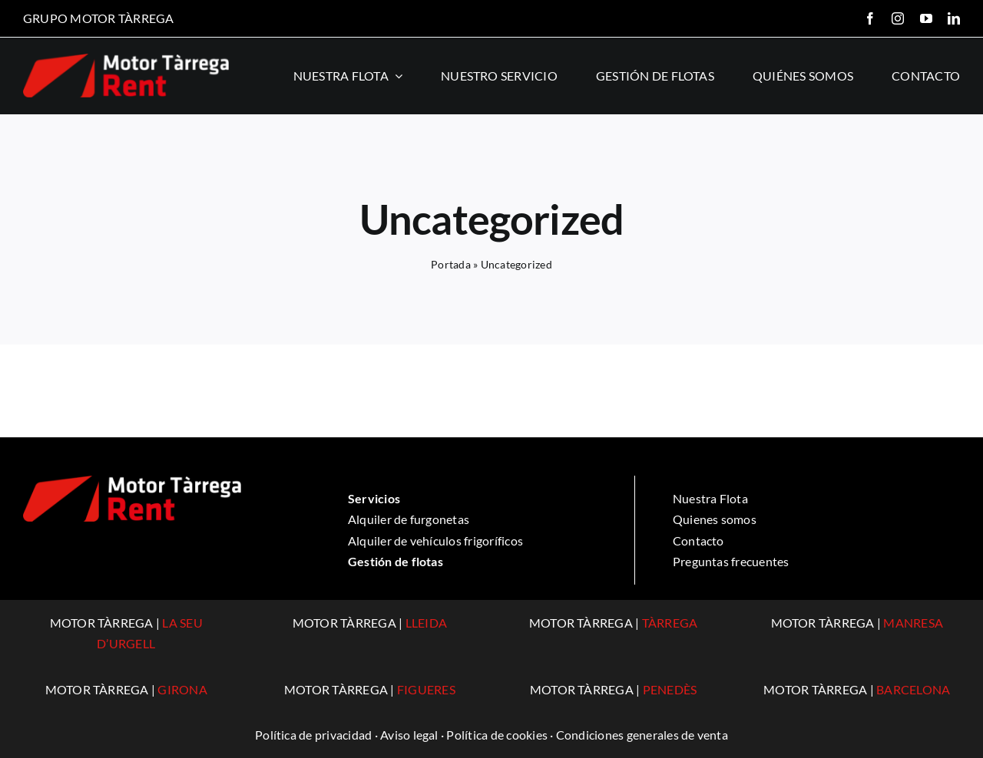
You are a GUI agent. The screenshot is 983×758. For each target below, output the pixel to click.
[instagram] (898, 18)
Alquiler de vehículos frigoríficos (435, 540)
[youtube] (926, 18)
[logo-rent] (126, 59)
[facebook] (870, 18)
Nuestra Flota (710, 498)
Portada (451, 264)
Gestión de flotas (395, 561)
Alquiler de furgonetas (408, 519)
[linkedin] (954, 18)
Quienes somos (714, 519)
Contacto (698, 540)
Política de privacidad (313, 734)
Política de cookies (497, 734)
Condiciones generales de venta (642, 734)
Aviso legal (409, 734)
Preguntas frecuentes (731, 561)
